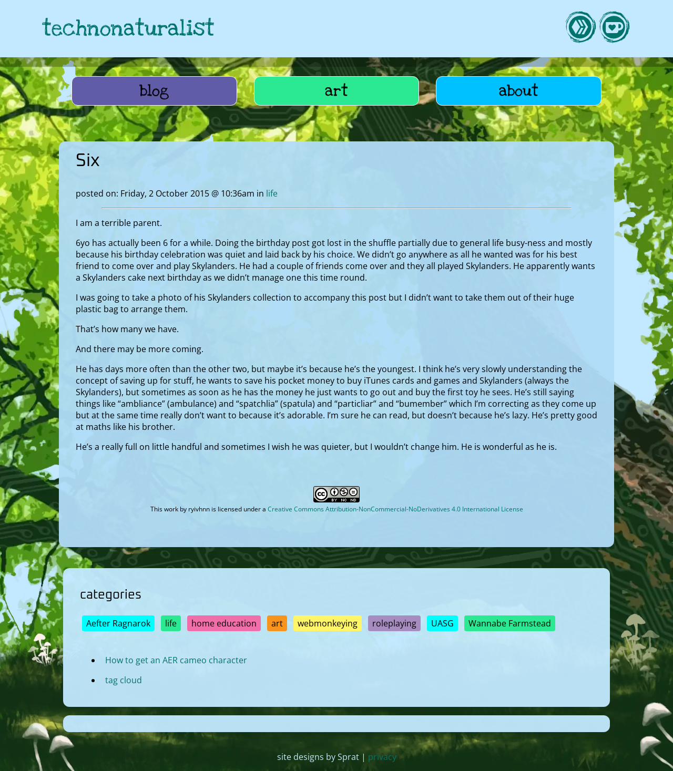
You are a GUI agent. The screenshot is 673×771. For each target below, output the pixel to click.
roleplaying (394, 623)
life (272, 193)
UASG (442, 623)
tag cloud (123, 680)
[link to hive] (580, 29)
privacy (382, 757)
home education (224, 623)
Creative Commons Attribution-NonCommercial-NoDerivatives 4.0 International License (395, 509)
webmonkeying (328, 623)
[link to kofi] (614, 29)
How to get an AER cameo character (176, 660)
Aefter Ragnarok (118, 623)
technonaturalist (128, 29)
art (336, 91)
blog (154, 91)
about (518, 91)
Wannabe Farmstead (509, 623)
